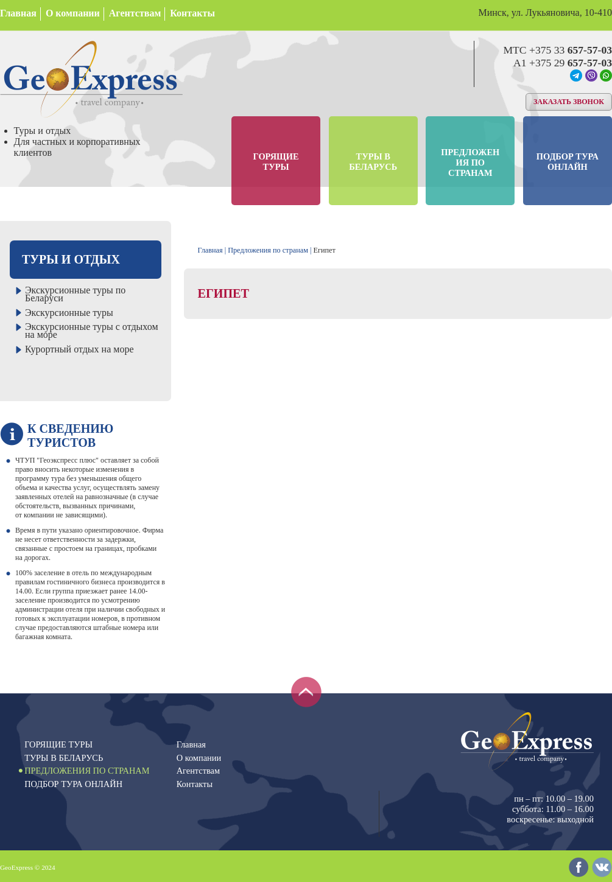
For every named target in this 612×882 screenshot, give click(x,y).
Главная (18, 13)
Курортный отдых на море (79, 349)
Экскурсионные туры (69, 312)
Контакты (192, 13)
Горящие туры (276, 162)
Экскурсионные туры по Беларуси (75, 294)
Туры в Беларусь (373, 162)
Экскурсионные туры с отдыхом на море (91, 330)
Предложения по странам (470, 162)
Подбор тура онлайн (567, 162)
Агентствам (135, 13)
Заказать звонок (568, 101)
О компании (73, 13)
